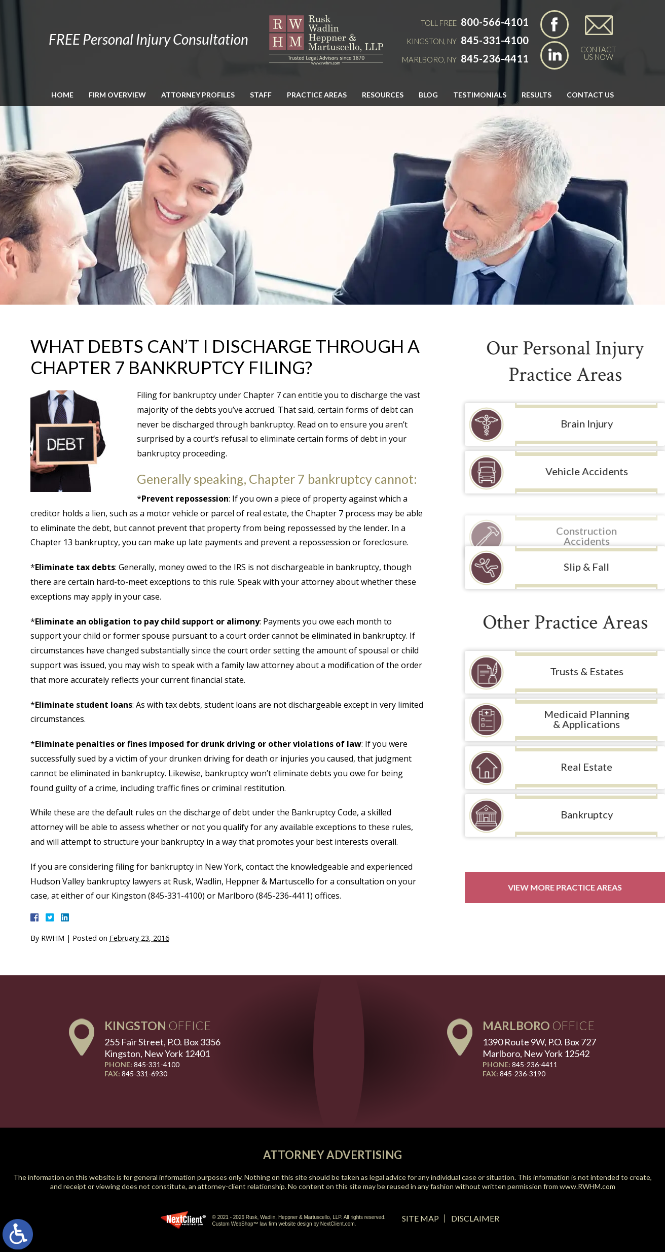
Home (62, 94)
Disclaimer (475, 1218)
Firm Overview (117, 94)
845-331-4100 (495, 40)
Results (536, 94)
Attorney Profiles (198, 94)
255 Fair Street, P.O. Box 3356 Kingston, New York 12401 (162, 1047)
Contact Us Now (598, 53)
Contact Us (590, 94)
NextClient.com (337, 1224)
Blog (428, 94)
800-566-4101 (495, 22)
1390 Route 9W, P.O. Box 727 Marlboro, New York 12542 (539, 1047)
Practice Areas (317, 94)
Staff (261, 94)
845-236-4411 (495, 58)
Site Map (420, 1218)
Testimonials (479, 94)
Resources (382, 94)
